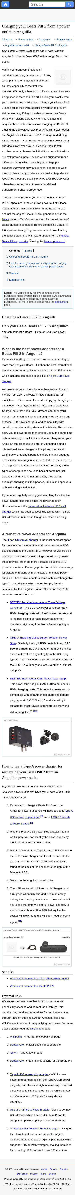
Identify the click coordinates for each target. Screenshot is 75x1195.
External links (17, 279)
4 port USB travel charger (22, 539)
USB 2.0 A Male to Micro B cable (29, 1109)
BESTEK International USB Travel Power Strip (38, 678)
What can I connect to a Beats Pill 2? (32, 986)
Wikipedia (16, 1036)
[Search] (47, 4)
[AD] (35, 711)
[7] (31, 711)
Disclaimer (22, 1174)
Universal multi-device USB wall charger (34, 1128)
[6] (31, 822)
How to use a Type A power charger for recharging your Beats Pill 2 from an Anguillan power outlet (38, 265)
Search (52, 1174)
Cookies (64, 1169)
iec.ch (13, 1052)
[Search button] (70, 4)
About (44, 1169)
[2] (30, 240)
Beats (5, 219)
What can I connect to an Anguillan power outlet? (39, 978)
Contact (53, 1169)
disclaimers (61, 301)
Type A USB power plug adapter (29, 1074)
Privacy (34, 1174)
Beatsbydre (17, 1044)
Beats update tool (54, 241)
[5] (41, 816)
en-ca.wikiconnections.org (26, 1169)
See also (14, 273)
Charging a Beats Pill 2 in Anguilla (28, 256)
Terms (43, 1174)
